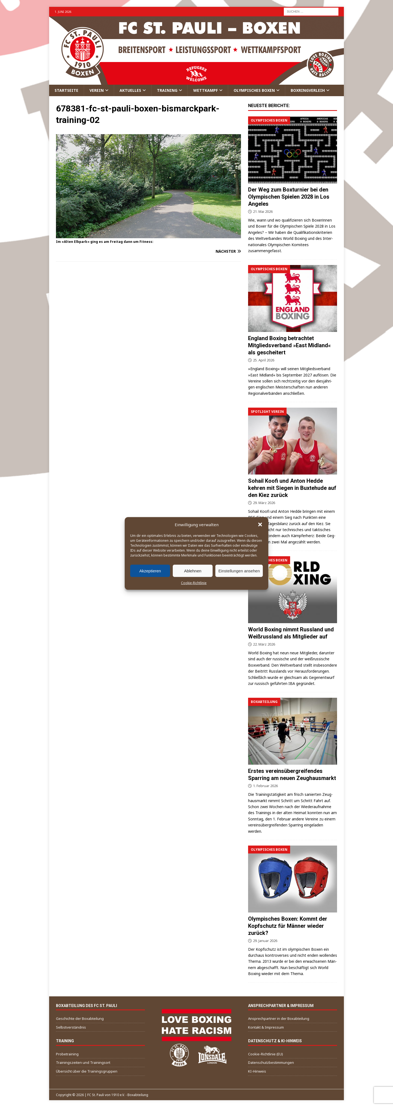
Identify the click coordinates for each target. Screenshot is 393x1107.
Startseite (66, 90)
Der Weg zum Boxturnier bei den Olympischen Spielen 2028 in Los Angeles (288, 196)
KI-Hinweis (257, 1071)
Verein (97, 90)
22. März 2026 (264, 644)
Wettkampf (205, 90)
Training (167, 90)
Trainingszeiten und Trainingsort (83, 1062)
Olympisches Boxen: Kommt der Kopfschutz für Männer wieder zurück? (287, 925)
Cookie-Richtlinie (194, 583)
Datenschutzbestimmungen (271, 1062)
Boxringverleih (308, 90)
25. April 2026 (263, 360)
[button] (260, 524)
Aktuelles (130, 90)
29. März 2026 (264, 502)
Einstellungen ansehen (239, 570)
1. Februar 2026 (265, 785)
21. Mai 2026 (263, 211)
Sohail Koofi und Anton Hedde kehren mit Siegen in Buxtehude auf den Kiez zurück (292, 488)
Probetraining (67, 1054)
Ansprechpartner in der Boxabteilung (278, 1018)
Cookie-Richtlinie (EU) (265, 1054)
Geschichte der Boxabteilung (80, 1018)
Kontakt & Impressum (266, 1027)
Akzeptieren (150, 570)
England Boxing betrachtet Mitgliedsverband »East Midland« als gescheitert (289, 345)
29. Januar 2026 (265, 940)
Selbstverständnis (71, 1027)
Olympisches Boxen (254, 90)
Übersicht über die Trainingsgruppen (86, 1071)
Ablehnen (192, 570)
